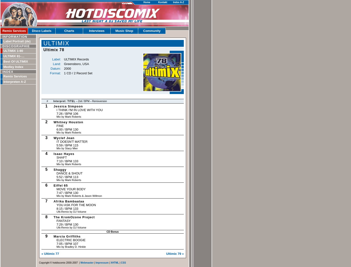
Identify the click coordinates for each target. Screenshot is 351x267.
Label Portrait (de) (16, 41)
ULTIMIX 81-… (13, 56)
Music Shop (124, 31)
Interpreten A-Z (14, 82)
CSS (123, 262)
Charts (69, 31)
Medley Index (13, 67)
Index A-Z (178, 2)
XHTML (114, 262)
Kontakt (162, 2)
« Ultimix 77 (50, 254)
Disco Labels (41, 31)
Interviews (97, 31)
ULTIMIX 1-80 (13, 51)
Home (147, 2)
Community (152, 31)
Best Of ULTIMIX (15, 61)
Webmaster (87, 262)
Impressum (102, 262)
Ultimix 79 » (175, 254)
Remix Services (14, 31)
